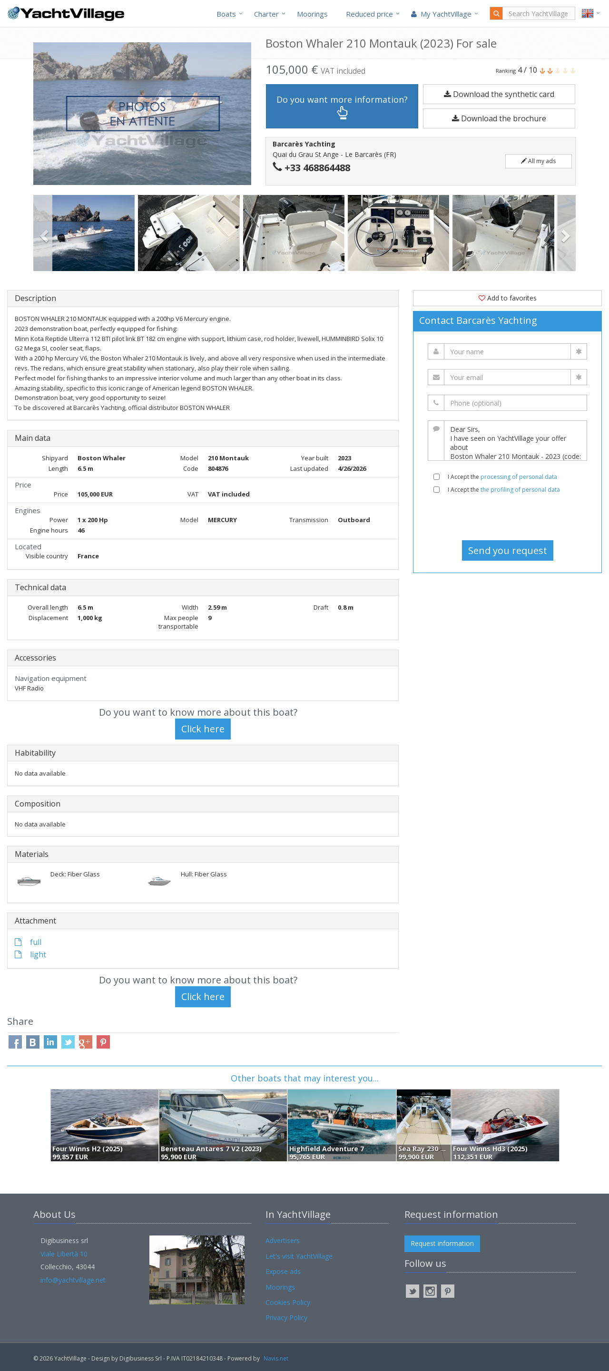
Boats (226, 14)
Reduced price (369, 14)
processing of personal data (519, 477)
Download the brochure (499, 118)
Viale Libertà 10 (64, 1253)
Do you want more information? (342, 107)
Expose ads (283, 1271)
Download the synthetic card (499, 94)
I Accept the (502, 477)
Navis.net (276, 1358)
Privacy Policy (286, 1317)
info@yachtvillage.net (73, 1279)
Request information (442, 1243)
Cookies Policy (287, 1302)
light (30, 954)
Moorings (312, 14)
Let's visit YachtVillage (299, 1256)
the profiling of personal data (520, 490)
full (28, 942)
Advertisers (282, 1240)
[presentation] (507, 516)
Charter (266, 14)
